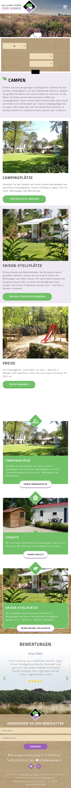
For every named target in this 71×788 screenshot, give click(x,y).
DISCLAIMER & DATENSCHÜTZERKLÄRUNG (29, 781)
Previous (4, 677)
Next (67, 677)
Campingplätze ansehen (24, 198)
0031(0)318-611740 (22, 760)
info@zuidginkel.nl (50, 760)
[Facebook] (31, 766)
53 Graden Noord (47, 777)
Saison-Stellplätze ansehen (27, 296)
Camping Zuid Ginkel (30, 774)
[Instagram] (38, 766)
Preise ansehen (19, 384)
